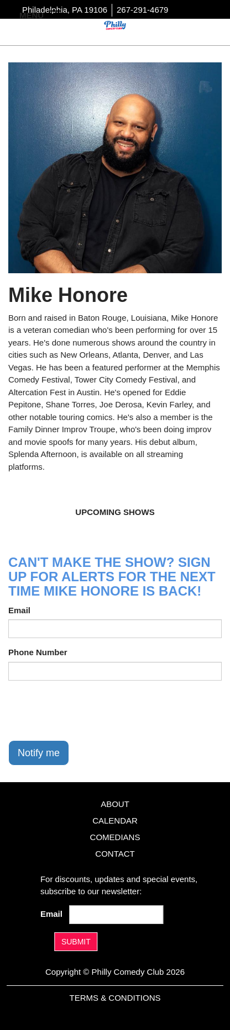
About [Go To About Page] (115, 804)
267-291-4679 (142, 9)
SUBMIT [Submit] (76, 941)
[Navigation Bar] (55, 14)
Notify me (39, 752)
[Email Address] (116, 914)
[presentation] (92, 710)
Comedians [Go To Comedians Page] (115, 837)
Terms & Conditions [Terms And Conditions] (114, 997)
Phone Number (37, 652)
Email (19, 610)
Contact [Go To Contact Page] (114, 853)
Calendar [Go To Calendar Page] (115, 820)
